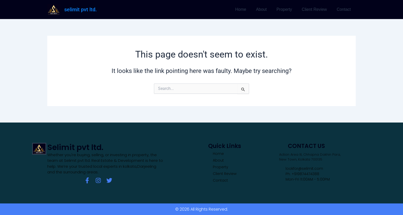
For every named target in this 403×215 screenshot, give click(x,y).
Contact (344, 9)
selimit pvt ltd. (80, 9)
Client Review (316, 9)
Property (288, 9)
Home (247, 9)
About (266, 9)
